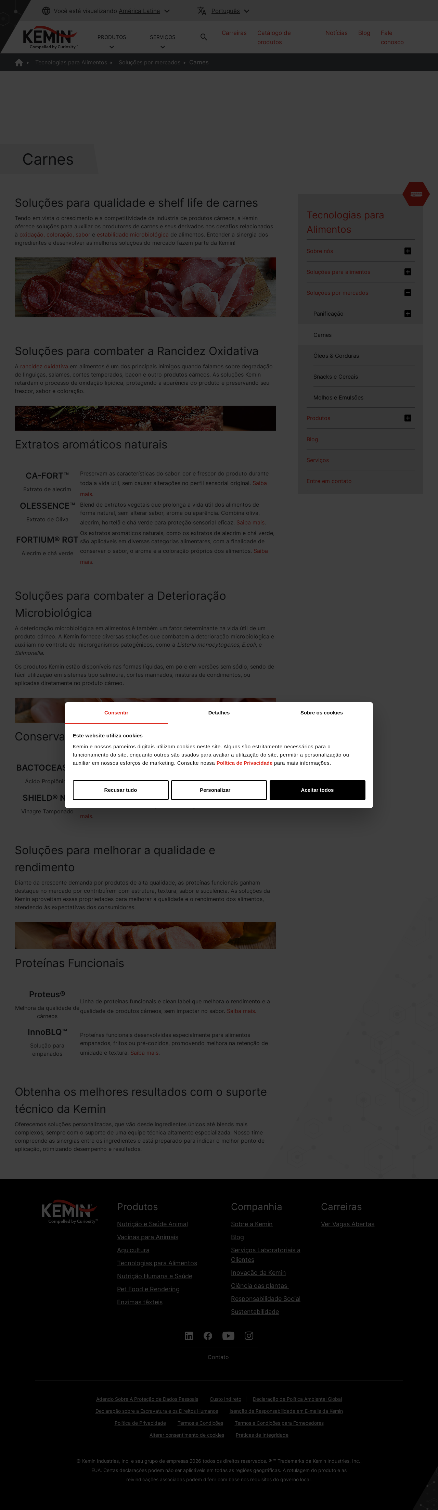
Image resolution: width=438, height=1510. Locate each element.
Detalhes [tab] (219, 712)
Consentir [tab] (116, 712)
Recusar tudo (120, 790)
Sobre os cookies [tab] (321, 712)
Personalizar (219, 790)
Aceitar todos (317, 790)
